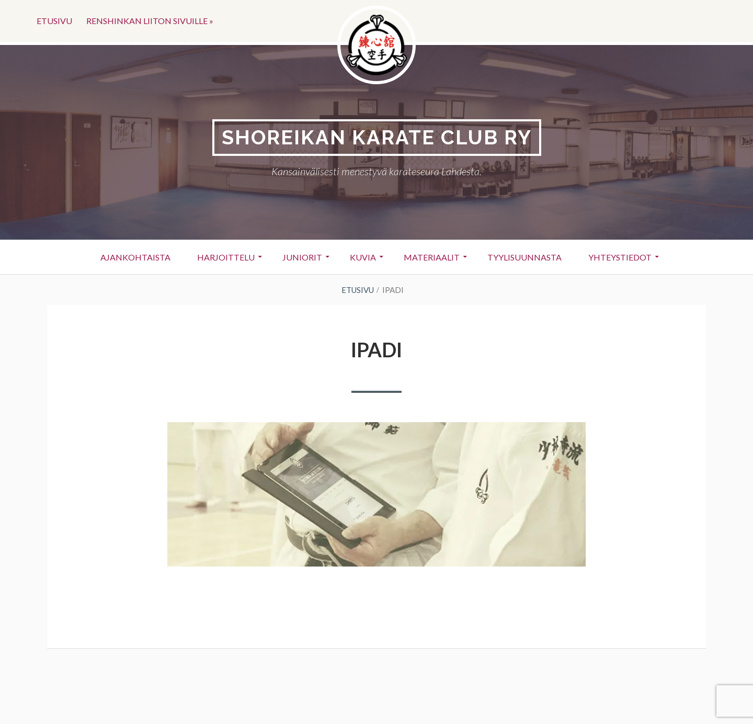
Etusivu (54, 21)
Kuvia (363, 257)
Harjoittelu (226, 257)
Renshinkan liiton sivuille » (149, 21)
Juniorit (302, 257)
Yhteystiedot (620, 257)
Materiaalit (432, 257)
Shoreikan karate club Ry (377, 137)
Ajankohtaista (135, 257)
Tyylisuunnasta (524, 257)
